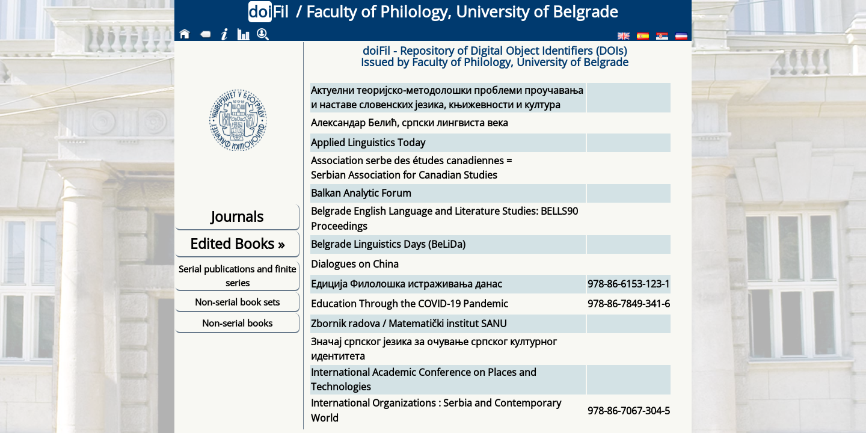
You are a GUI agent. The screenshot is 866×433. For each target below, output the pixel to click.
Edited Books (237, 243)
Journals (237, 216)
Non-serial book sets (237, 302)
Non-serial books (237, 323)
